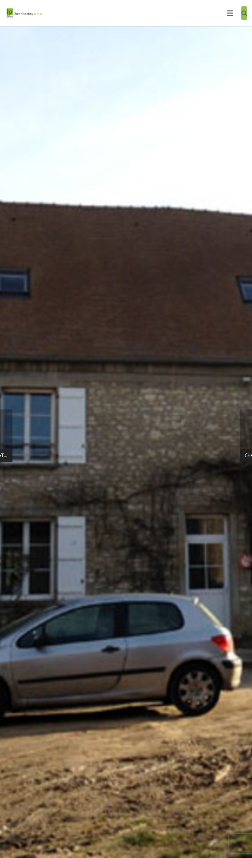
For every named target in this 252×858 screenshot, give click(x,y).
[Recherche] (244, 13)
